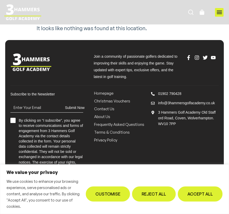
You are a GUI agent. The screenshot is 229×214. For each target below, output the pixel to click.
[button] (219, 12)
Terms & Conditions (112, 132)
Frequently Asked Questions (119, 124)
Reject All (154, 194)
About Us (102, 116)
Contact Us (104, 108)
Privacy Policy (105, 140)
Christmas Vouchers (112, 101)
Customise (107, 194)
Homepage (104, 93)
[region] (114, 189)
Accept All (200, 194)
